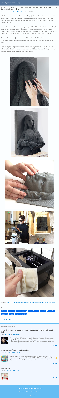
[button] (57, 8)
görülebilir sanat (34, 311)
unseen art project (21, 314)
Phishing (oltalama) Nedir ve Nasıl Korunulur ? (15, 350)
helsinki (43, 311)
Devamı (55, 345)
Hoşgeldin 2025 (6, 368)
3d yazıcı (11, 311)
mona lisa (5, 314)
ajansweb (19, 311)
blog (25, 311)
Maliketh (27, 391)
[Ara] (57, 3)
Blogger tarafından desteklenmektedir (29, 388)
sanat (11, 314)
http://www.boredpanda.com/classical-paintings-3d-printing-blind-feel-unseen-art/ (31, 302)
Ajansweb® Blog (12, 3)
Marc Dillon (50, 311)
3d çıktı (4, 311)
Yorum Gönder (7, 319)
